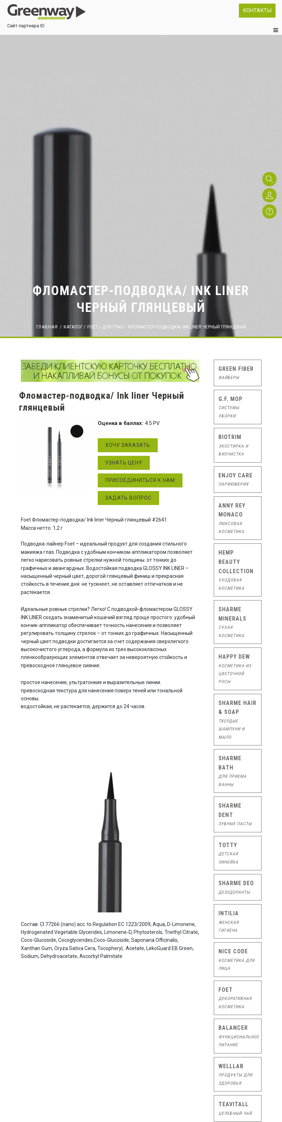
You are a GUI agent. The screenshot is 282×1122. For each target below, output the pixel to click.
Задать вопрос (128, 498)
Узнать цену (123, 463)
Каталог (73, 326)
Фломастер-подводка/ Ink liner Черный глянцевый (187, 326)
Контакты (257, 10)
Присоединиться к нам (140, 480)
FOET (92, 326)
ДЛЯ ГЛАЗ (112, 326)
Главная (47, 326)
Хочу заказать (127, 445)
